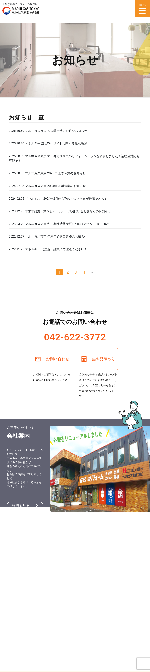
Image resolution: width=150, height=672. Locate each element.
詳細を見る (25, 506)
